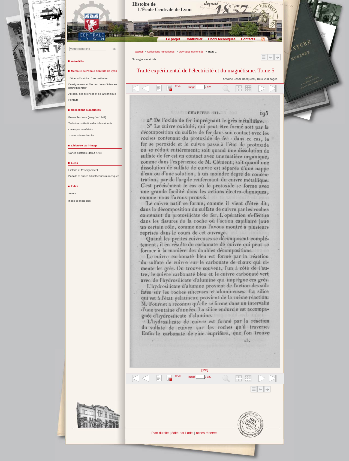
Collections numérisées (161, 51)
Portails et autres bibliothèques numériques (93, 175)
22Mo (178, 86)
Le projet (173, 39)
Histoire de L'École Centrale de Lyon (161, 6)
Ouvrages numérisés (191, 51)
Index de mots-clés (79, 200)
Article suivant (277, 57)
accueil (139, 51)
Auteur (72, 193)
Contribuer (193, 39)
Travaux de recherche (81, 135)
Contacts (248, 39)
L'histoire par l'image (84, 145)
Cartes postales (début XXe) (85, 152)
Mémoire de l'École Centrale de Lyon (94, 70)
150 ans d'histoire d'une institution (88, 78)
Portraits (73, 99)
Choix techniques (221, 39)
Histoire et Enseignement (83, 169)
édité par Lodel (182, 433)
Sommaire (264, 57)
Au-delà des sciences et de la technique (92, 93)
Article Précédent (270, 57)
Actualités (77, 61)
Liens (74, 162)
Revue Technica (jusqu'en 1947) (87, 117)
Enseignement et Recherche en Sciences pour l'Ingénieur (92, 86)
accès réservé (206, 433)
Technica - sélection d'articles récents (90, 123)
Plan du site (160, 433)
